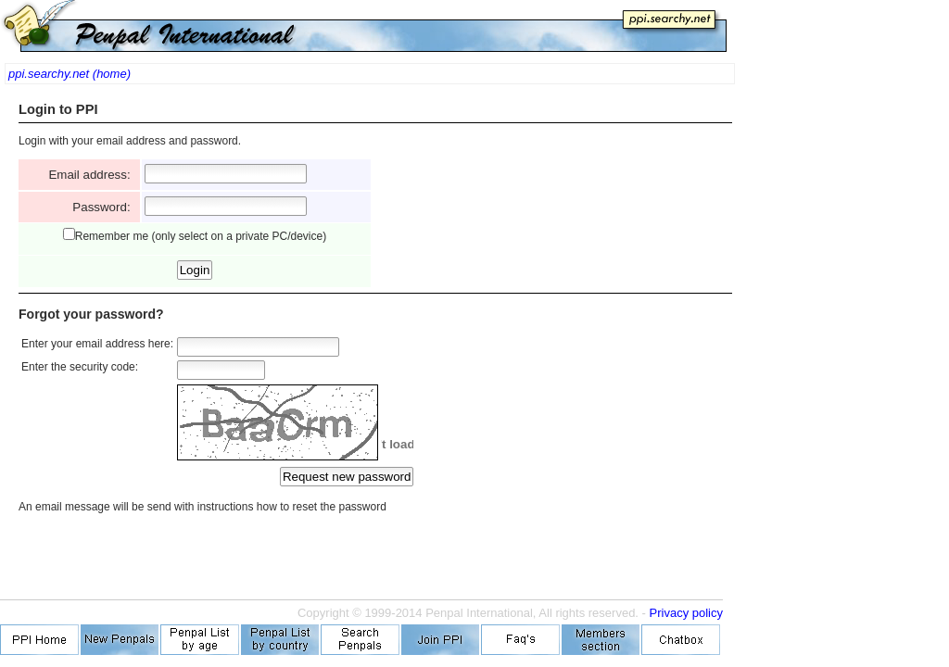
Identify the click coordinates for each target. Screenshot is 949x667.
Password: (104, 207)
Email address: (92, 175)
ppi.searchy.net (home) (69, 74)
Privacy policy (686, 613)
